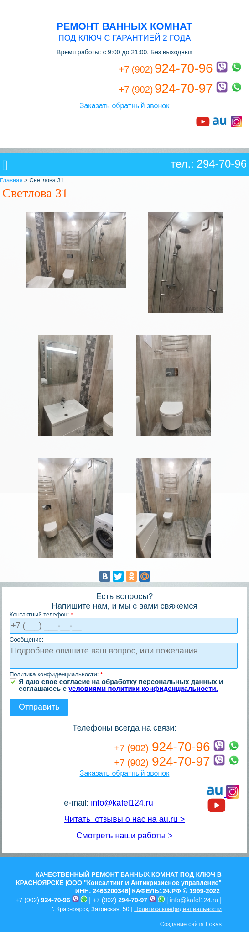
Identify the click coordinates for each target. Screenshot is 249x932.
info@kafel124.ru (122, 802)
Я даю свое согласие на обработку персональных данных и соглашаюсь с (121, 681)
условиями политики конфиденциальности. (143, 688)
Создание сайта (182, 924)
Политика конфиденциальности (178, 909)
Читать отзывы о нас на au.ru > (124, 819)
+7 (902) (42, 900)
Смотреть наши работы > (124, 835)
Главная (11, 180)
